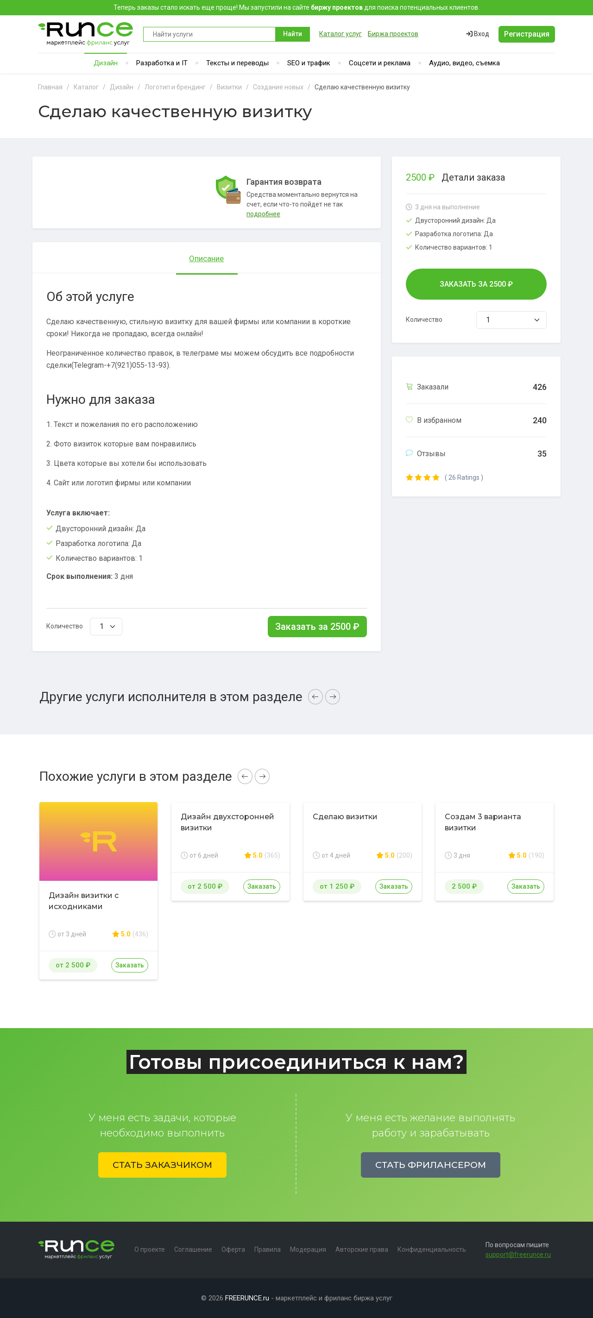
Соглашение (193, 1249)
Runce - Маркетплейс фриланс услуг (86, 34)
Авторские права (361, 1249)
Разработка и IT (162, 63)
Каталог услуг (340, 34)
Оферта (233, 1249)
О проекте (149, 1249)
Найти (292, 34)
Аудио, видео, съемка (464, 63)
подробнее (263, 214)
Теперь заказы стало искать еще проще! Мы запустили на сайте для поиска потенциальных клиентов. (296, 7)
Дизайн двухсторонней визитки (227, 822)
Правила (267, 1249)
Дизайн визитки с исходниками (84, 901)
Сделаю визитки (345, 816)
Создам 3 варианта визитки (483, 822)
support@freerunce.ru (518, 1254)
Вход (477, 34)
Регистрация (526, 34)
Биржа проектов (393, 34)
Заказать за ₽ (317, 626)
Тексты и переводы (237, 63)
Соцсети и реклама (379, 63)
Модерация (308, 1249)
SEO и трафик (308, 63)
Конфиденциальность (431, 1249)
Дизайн (106, 63)
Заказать (129, 965)
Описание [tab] (206, 258)
